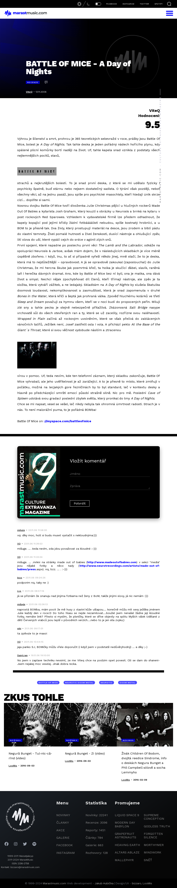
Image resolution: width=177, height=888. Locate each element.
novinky (63, 815)
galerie (62, 838)
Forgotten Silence (153, 835)
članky (62, 822)
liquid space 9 (127, 815)
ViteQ (29, 91)
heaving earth (127, 845)
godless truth (157, 826)
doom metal (127, 683)
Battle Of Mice (48, 683)
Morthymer (154, 845)
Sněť (148, 860)
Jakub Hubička (104, 883)
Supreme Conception (154, 816)
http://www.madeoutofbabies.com (111, 562)
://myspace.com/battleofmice (67, 421)
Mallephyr (124, 860)
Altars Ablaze (127, 852)
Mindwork (152, 852)
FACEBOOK (111, 4)
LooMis (147, 883)
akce (60, 830)
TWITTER (144, 4)
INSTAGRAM (128, 4)
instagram (65, 853)
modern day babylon (125, 824)
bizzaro (136, 883)
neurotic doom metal (79, 683)
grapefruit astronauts (125, 835)
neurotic (106, 683)
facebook (64, 845)
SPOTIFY (158, 4)
